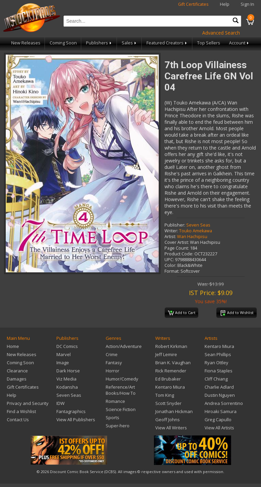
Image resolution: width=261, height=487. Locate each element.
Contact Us (18, 419)
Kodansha (67, 387)
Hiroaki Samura (221, 411)
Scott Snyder (168, 403)
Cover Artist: (176, 242)
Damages (17, 379)
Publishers (99, 43)
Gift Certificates (193, 4)
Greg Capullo (218, 419)
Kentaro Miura (170, 387)
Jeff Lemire (166, 354)
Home (13, 346)
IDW (60, 403)
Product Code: (178, 254)
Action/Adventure (124, 346)
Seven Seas (198, 225)
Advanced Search (221, 33)
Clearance (17, 371)
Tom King (164, 395)
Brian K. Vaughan (173, 362)
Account (239, 43)
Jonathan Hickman (174, 411)
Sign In (247, 4)
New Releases (25, 43)
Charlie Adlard (219, 387)
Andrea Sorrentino (224, 403)
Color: (170, 265)
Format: (171, 271)
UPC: (169, 259)
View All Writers (171, 428)
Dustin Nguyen (220, 395)
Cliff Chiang (216, 379)
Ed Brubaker (168, 379)
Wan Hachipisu (192, 236)
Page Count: (176, 248)
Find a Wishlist (21, 411)
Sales (129, 43)
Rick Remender (170, 371)
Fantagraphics (71, 411)
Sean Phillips (218, 354)
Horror (112, 371)
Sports (112, 417)
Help (224, 4)
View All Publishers (75, 419)
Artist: (170, 236)
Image (62, 362)
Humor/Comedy (122, 379)
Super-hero (117, 426)
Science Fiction (121, 409)
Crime (112, 354)
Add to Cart (181, 313)
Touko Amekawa (195, 231)
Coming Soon (63, 43)
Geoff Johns (167, 419)
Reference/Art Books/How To (121, 390)
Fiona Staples (218, 371)
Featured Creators (167, 43)
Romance (115, 401)
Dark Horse (68, 371)
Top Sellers (208, 43)
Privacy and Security (28, 403)
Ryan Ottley (216, 362)
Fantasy (114, 362)
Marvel (63, 354)
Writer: (171, 231)
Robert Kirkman (171, 346)
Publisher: (174, 225)
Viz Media (66, 379)
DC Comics (67, 346)
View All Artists (219, 428)
